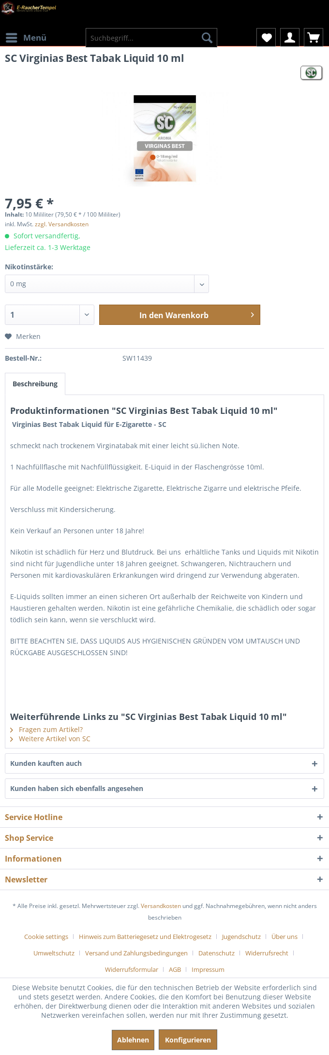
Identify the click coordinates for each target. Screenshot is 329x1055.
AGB (175, 969)
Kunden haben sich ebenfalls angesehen (76, 788)
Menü (26, 36)
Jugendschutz (241, 936)
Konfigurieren (188, 1039)
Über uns (284, 936)
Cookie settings (46, 936)
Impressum (208, 969)
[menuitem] (25, 31)
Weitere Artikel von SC (50, 738)
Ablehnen (133, 1039)
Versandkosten (161, 906)
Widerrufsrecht (266, 953)
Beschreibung (35, 383)
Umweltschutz (54, 953)
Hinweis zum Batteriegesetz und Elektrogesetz (145, 936)
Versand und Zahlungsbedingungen (136, 953)
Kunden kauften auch (46, 763)
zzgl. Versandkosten (62, 224)
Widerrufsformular (131, 969)
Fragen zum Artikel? (46, 729)
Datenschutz (216, 953)
